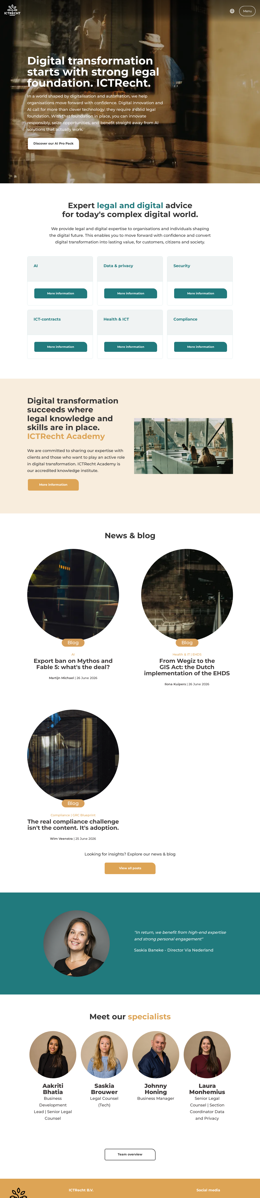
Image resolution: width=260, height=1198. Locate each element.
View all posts (130, 868)
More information (60, 293)
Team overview (130, 1154)
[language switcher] (232, 11)
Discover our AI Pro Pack (53, 143)
